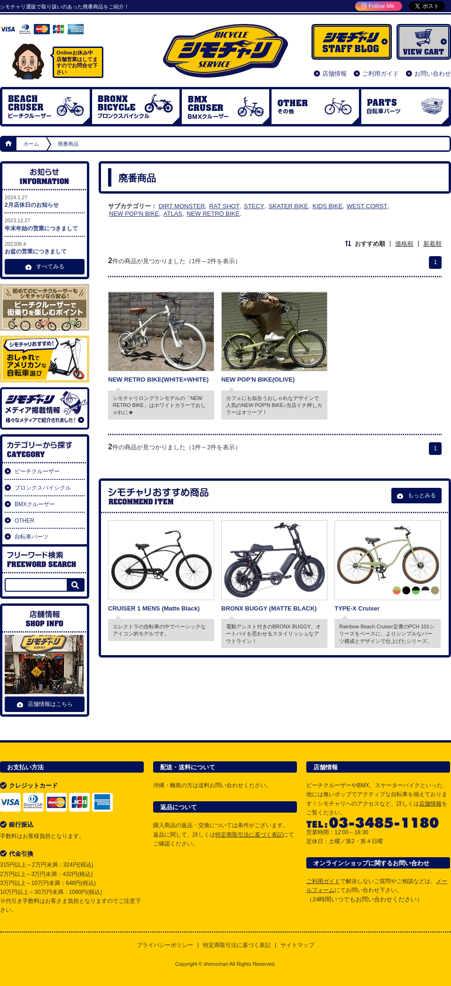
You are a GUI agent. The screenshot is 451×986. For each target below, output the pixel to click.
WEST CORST (367, 206)
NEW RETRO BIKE (213, 213)
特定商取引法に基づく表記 (249, 834)
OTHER (315, 106)
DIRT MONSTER (182, 206)
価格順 (404, 244)
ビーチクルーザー (46, 106)
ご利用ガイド (380, 73)
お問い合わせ (432, 73)
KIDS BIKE (327, 206)
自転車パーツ (405, 106)
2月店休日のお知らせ (45, 201)
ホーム (8, 143)
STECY (254, 206)
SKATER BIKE (288, 206)
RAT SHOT (224, 206)
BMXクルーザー (35, 504)
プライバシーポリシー (165, 945)
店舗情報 (334, 73)
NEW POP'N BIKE (134, 213)
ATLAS (172, 213)
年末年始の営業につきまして (45, 224)
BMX (225, 106)
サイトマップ (297, 945)
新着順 (432, 244)
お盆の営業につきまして (45, 247)
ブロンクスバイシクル (135, 106)
